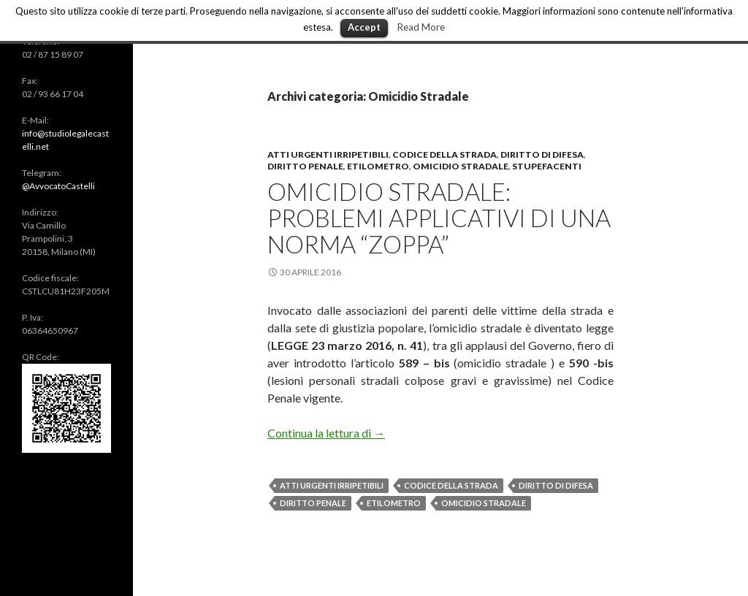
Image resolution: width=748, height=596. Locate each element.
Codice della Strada (444, 154)
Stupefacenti (546, 166)
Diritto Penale (305, 166)
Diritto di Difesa (542, 154)
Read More (421, 27)
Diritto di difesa (556, 485)
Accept (364, 27)
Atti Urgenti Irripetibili (331, 485)
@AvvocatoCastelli (58, 185)
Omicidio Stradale (460, 166)
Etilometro (378, 166)
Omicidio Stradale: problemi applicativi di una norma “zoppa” (439, 218)
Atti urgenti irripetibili (328, 154)
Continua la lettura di (326, 433)
